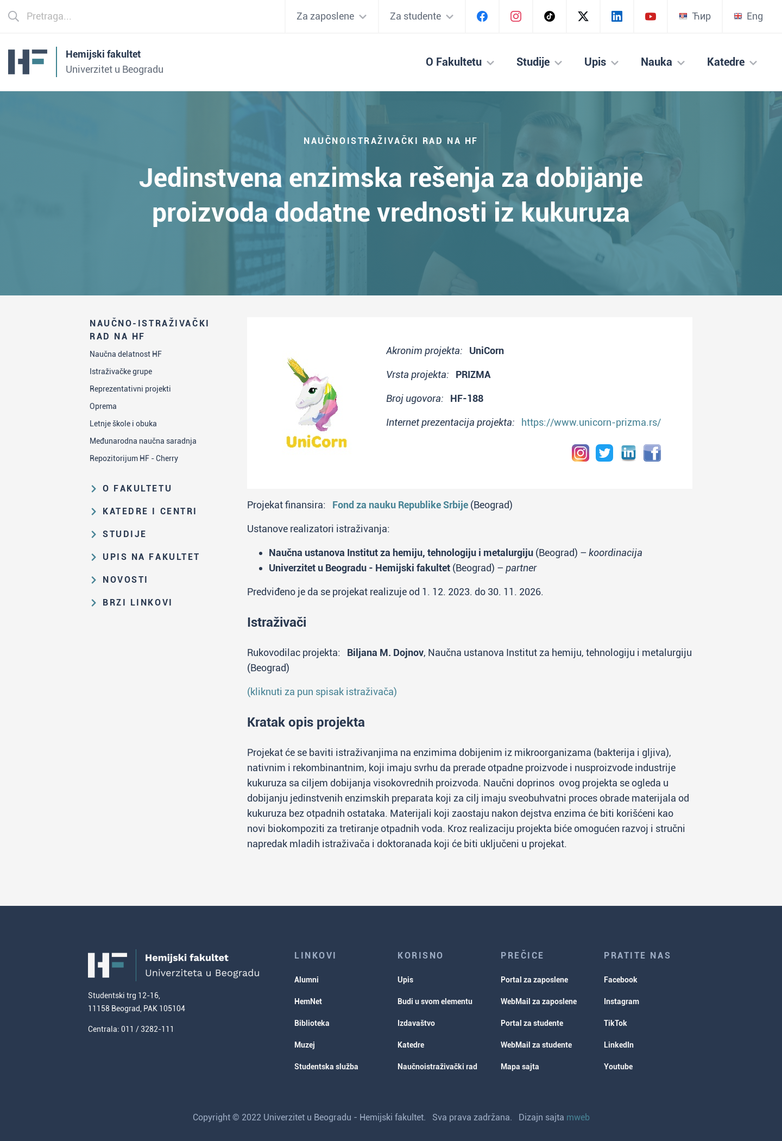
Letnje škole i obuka (123, 423)
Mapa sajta (520, 1066)
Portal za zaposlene (534, 979)
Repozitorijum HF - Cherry (134, 458)
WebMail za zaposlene (539, 1001)
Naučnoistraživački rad (437, 1066)
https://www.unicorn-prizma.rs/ (591, 422)
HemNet (308, 1001)
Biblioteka (312, 1023)
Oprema (103, 406)
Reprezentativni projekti (130, 388)
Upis (405, 979)
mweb (578, 1117)
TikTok (615, 1023)
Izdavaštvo (416, 1023)
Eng (748, 16)
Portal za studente (532, 1023)
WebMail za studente (536, 1045)
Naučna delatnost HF (126, 354)
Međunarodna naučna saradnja (143, 441)
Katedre (411, 1045)
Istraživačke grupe (121, 371)
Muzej (304, 1045)
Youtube (618, 1066)
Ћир (695, 16)
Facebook (621, 979)
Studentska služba (326, 1066)
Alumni (306, 979)
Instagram (621, 1001)
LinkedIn (619, 1045)
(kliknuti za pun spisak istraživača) (322, 691)
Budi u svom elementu (435, 1001)
